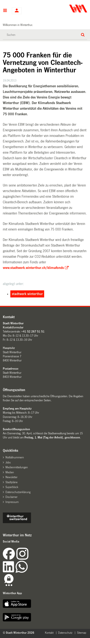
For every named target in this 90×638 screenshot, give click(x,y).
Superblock (11, 487)
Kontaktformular (13, 327)
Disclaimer (11, 497)
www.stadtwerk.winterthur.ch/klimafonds (33, 268)
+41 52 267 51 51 (33, 331)
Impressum (12, 502)
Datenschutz (65, 632)
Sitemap (81, 632)
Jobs (8, 462)
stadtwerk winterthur (27, 294)
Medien (9, 472)
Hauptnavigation (5, 10)
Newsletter (11, 477)
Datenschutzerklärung (17, 492)
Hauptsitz (9, 347)
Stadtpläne (11, 482)
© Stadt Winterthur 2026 (18, 632)
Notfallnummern (14, 457)
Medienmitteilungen (16, 467)
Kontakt (49, 632)
